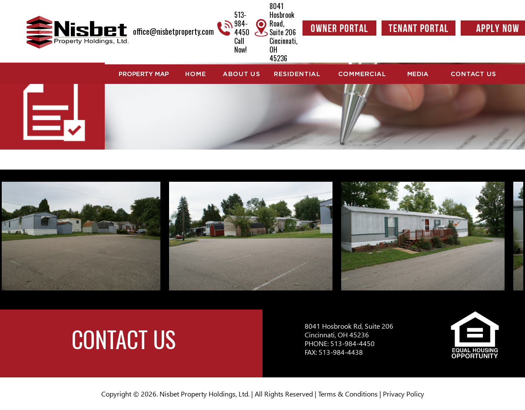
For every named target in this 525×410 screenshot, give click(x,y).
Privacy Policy (403, 393)
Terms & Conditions (348, 393)
